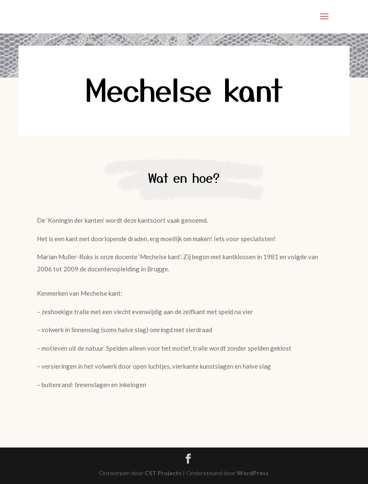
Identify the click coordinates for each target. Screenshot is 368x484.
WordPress (253, 472)
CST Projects (163, 472)
